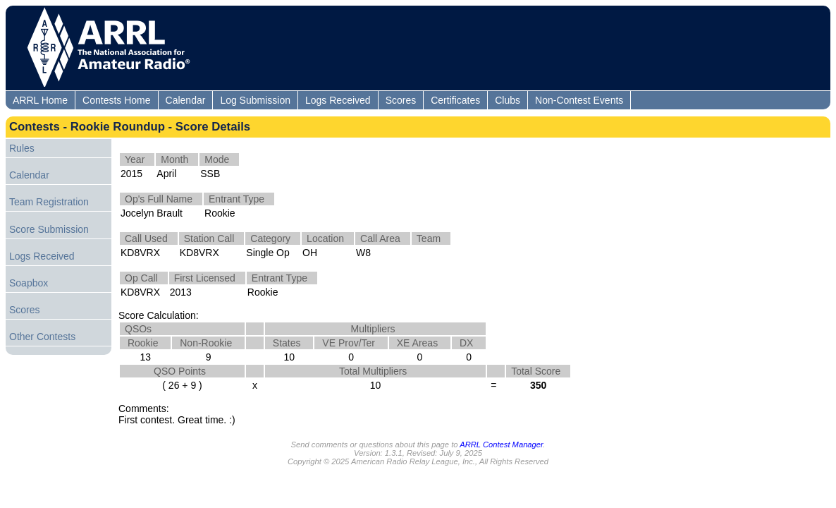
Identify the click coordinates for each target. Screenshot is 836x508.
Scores (401, 100)
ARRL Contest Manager (501, 444)
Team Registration (49, 201)
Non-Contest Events (579, 100)
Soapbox (28, 283)
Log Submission (255, 100)
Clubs (507, 100)
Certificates (455, 100)
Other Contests (42, 336)
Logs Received (338, 100)
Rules (22, 148)
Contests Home (116, 100)
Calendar (186, 100)
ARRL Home (40, 100)
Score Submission (49, 229)
